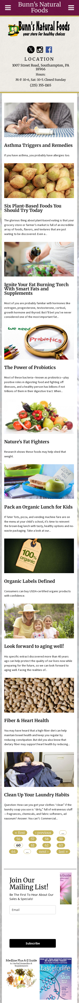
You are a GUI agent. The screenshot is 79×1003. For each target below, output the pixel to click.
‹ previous (43, 833)
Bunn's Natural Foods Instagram (40, 49)
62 (47, 845)
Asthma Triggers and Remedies (38, 145)
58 (47, 839)
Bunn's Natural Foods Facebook (49, 49)
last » (63, 851)
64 (13, 851)
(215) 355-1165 (40, 85)
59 (61, 839)
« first (20, 833)
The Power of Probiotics (30, 367)
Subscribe (33, 943)
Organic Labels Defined (29, 581)
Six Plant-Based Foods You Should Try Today (32, 208)
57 (32, 839)
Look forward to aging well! (34, 646)
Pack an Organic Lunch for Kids (38, 507)
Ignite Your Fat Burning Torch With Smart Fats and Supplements (36, 289)
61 (32, 845)
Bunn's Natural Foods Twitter (31, 49)
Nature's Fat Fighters (26, 442)
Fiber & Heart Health (26, 720)
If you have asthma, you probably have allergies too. (37, 155)
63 (61, 845)
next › (43, 851)
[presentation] (34, 924)
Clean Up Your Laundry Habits (36, 795)
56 (18, 839)
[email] (32, 909)
